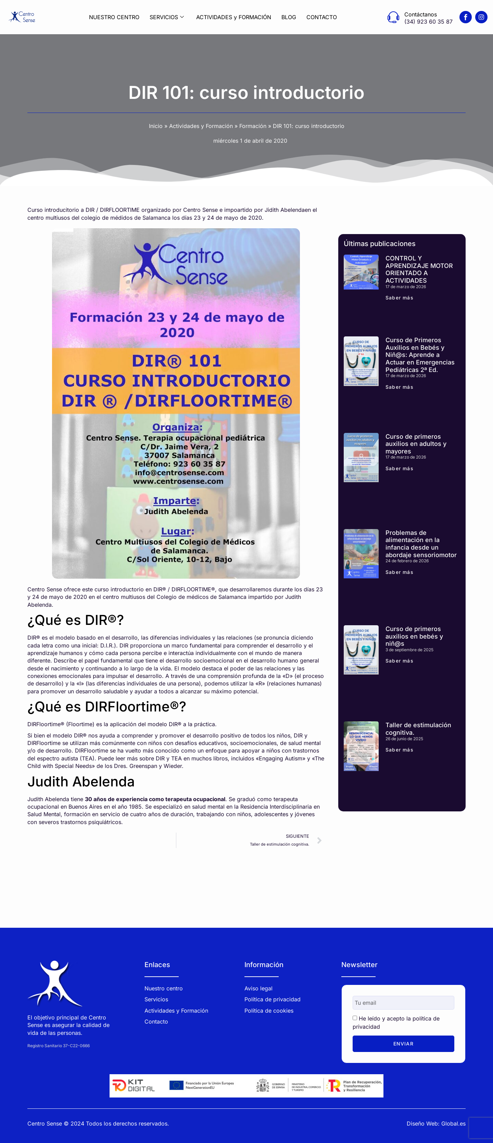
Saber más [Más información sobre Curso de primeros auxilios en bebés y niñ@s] (399, 661)
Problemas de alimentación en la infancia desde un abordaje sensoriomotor (421, 543)
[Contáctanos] (393, 17)
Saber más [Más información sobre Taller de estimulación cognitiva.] (399, 750)
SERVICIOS (167, 17)
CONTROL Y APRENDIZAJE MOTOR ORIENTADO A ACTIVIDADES (419, 269)
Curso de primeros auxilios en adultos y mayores (415, 444)
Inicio (156, 126)
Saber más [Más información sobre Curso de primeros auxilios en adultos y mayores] (399, 468)
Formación (252, 126)
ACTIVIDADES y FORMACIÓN (233, 17)
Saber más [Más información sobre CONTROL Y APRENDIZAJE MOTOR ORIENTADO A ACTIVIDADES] (399, 297)
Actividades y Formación (201, 126)
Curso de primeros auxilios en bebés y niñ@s (414, 636)
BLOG (288, 17)
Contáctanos (420, 14)
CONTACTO (321, 17)
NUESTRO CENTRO (114, 17)
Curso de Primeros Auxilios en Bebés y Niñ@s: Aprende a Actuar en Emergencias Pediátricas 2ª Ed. (420, 354)
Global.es (453, 1122)
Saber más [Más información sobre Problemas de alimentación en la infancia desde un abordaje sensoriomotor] (399, 572)
